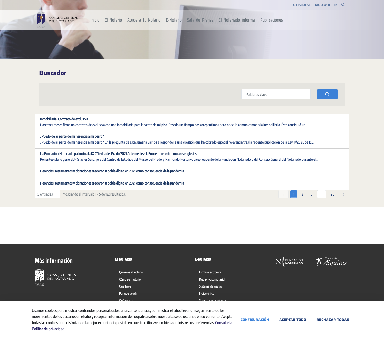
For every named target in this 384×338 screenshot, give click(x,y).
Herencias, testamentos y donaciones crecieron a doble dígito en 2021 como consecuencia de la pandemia (112, 171)
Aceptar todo (292, 319)
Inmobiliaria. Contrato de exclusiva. (64, 119)
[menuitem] (95, 20)
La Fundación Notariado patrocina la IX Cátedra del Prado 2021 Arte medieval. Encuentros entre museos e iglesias (118, 153)
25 (334, 193)
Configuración (255, 319)
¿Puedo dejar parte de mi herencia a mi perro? (72, 136)
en (335, 5)
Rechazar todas (332, 319)
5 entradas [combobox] (48, 194)
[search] (327, 94)
